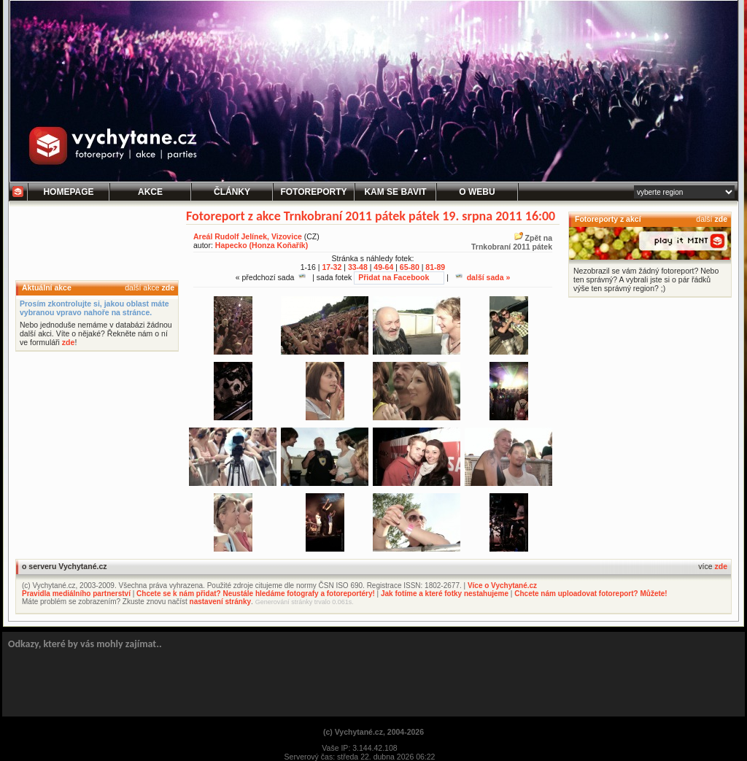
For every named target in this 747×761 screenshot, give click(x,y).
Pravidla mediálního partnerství (76, 594)
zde (167, 287)
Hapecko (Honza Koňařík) (261, 245)
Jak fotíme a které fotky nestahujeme (444, 594)
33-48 (358, 267)
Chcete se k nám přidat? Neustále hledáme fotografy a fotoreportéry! (255, 594)
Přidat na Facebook (393, 277)
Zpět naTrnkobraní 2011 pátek (511, 242)
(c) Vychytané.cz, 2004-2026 (373, 731)
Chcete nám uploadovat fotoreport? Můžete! (590, 594)
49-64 (383, 267)
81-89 (435, 267)
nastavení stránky (221, 602)
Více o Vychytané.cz (502, 586)
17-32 (331, 267)
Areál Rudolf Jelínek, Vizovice (247, 236)
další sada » (483, 277)
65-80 (409, 267)
